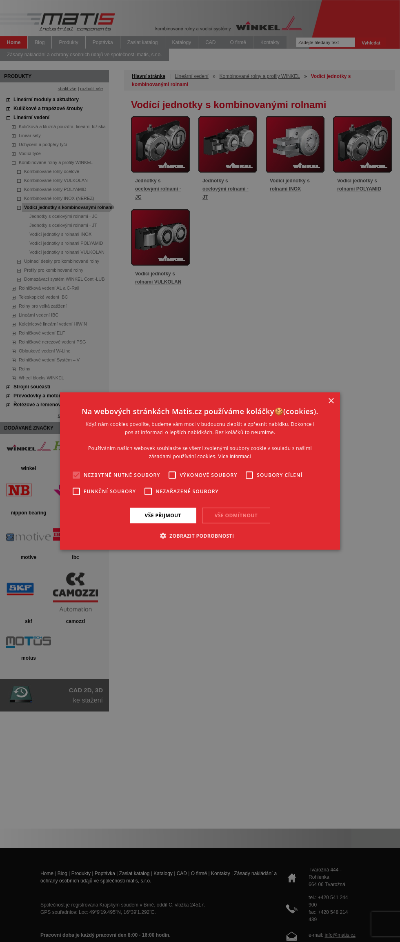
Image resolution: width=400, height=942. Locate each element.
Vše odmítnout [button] (236, 515)
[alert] (200, 471)
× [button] (331, 401)
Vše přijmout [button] (163, 515)
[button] (200, 536)
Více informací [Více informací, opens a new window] (234, 456)
